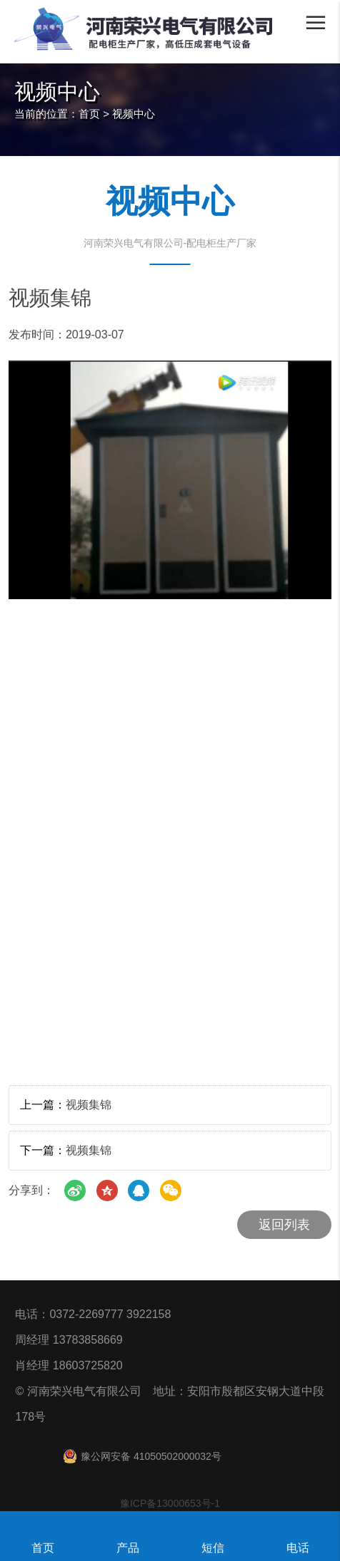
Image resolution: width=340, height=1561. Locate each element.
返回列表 (284, 1225)
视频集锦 (88, 1105)
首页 (89, 114)
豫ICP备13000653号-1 (170, 1503)
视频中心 (133, 114)
